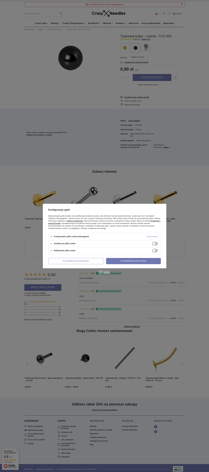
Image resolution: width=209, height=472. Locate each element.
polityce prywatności (75, 221)
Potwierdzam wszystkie (133, 261)
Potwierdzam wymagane (76, 261)
